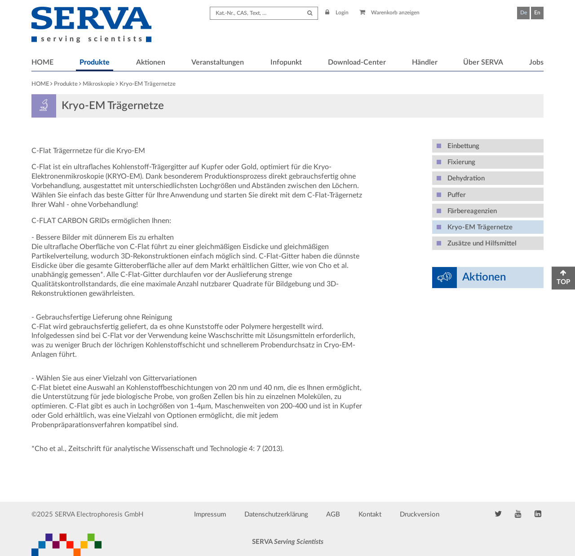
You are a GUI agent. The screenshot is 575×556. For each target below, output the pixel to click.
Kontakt (369, 514)
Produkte (95, 62)
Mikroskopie (99, 84)
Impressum (210, 514)
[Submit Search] (310, 13)
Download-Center (357, 62)
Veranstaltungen (217, 62)
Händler (425, 62)
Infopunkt (286, 62)
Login (337, 12)
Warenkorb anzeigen (389, 12)
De (523, 12)
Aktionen (150, 62)
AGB (333, 514)
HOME (42, 62)
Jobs (536, 62)
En (537, 12)
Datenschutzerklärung (276, 514)
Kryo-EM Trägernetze (147, 84)
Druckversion (419, 514)
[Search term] (264, 13)
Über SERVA (483, 62)
